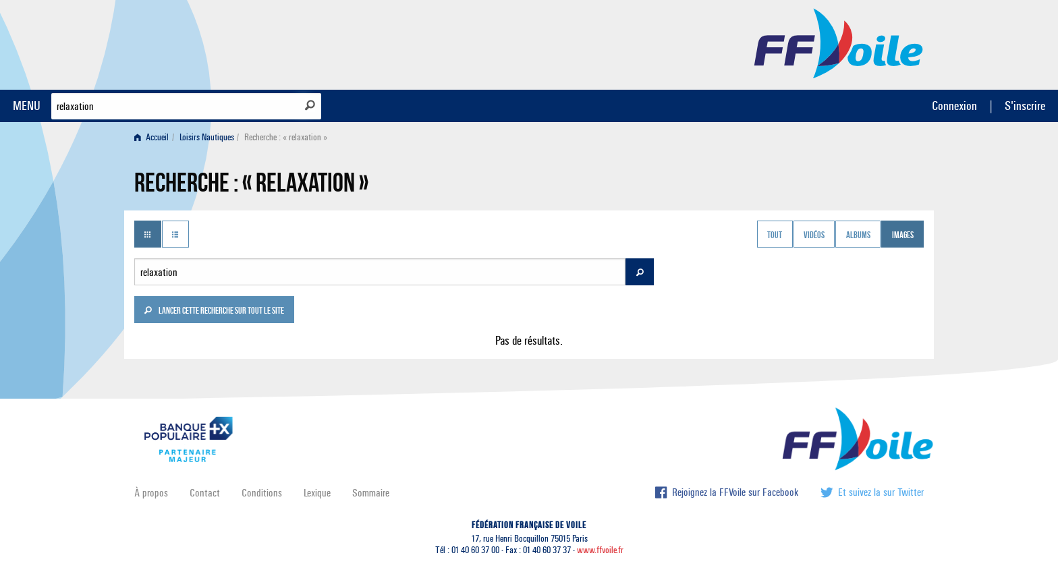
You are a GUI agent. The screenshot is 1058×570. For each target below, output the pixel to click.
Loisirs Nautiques (206, 137)
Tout (774, 235)
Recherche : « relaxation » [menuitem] (285, 137)
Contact (205, 492)
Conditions (262, 492)
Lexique (317, 492)
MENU (26, 105)
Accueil (151, 137)
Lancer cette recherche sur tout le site (213, 311)
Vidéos (814, 235)
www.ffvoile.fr (600, 550)
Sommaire (370, 492)
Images (903, 235)
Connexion (954, 105)
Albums (858, 235)
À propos (151, 492)
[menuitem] (154, 137)
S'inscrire (1025, 105)
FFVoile (839, 42)
